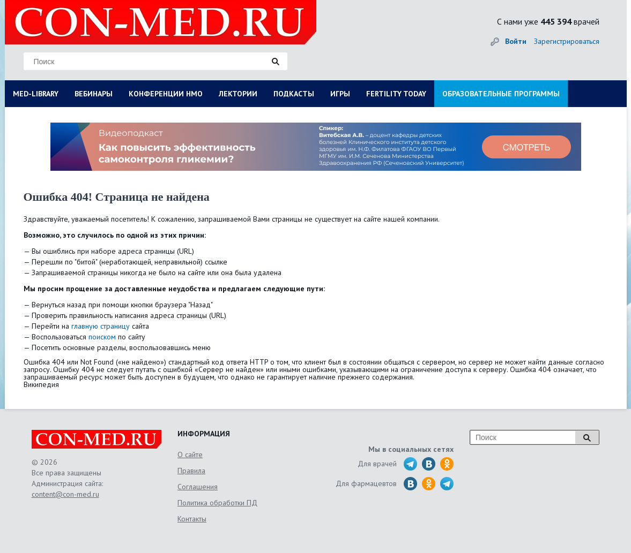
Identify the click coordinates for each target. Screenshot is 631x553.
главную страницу (100, 326)
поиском (102, 337)
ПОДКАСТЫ (293, 94)
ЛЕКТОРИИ (238, 94)
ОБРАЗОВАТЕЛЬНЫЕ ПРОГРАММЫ (501, 94)
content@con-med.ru (65, 494)
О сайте (190, 454)
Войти (515, 41)
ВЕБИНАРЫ (94, 94)
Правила (191, 470)
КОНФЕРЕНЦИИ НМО (166, 94)
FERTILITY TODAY (396, 94)
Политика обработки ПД (217, 502)
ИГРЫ (340, 94)
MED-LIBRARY (35, 94)
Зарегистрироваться (566, 41)
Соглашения (197, 486)
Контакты (191, 519)
